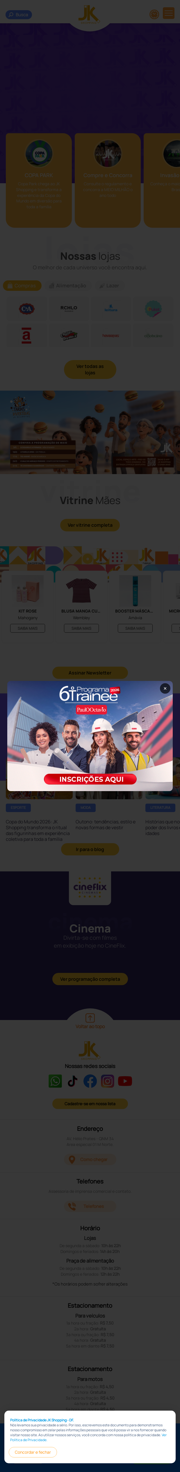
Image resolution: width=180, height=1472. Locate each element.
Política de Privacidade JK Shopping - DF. (42, 1420)
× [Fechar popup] (165, 688)
